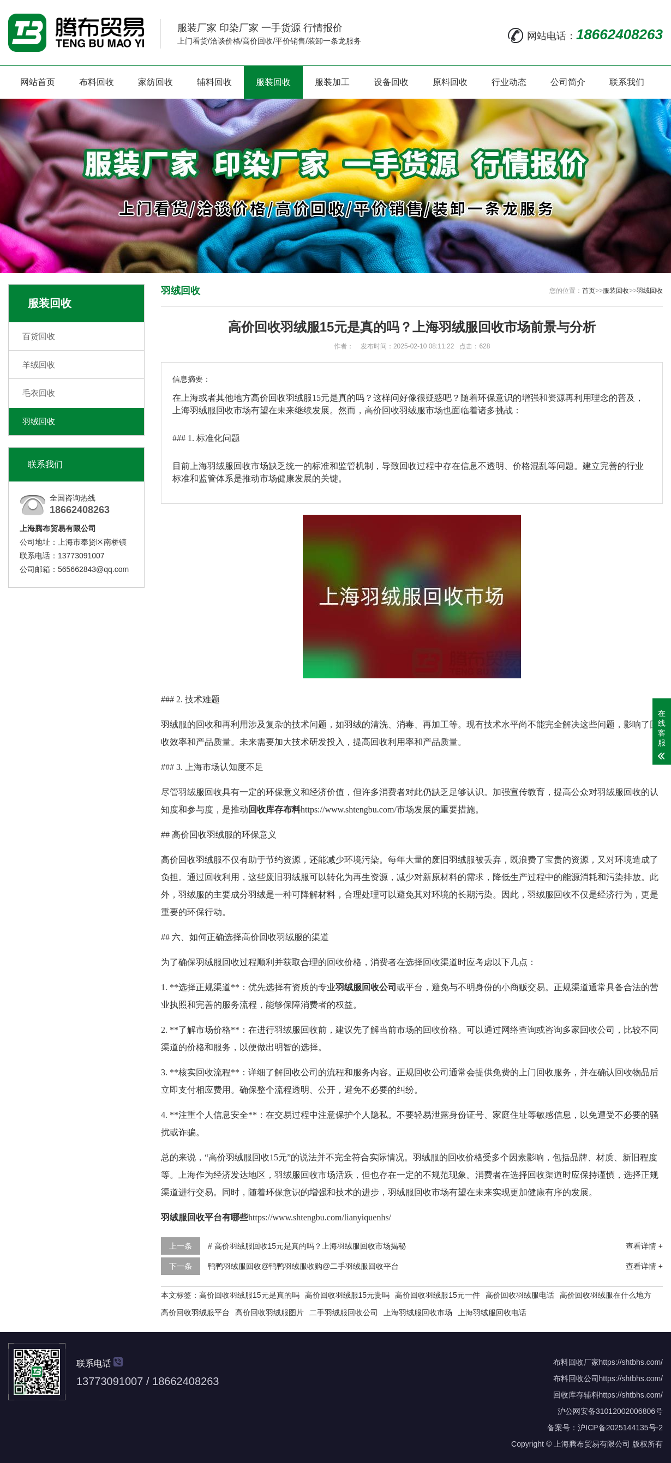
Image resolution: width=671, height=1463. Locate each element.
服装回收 (273, 82)
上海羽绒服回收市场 (418, 1312)
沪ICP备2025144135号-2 (620, 1427)
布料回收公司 (576, 1378)
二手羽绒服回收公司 (343, 1312)
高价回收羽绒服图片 (269, 1312)
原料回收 (450, 82)
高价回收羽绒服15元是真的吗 (249, 1295)
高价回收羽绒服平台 (195, 1312)
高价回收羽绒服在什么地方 (605, 1295)
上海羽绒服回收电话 (492, 1312)
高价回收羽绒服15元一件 (437, 1295)
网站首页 (37, 82)
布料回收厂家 (576, 1362)
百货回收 (38, 336)
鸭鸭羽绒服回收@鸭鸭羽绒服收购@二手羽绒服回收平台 (303, 1266)
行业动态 (509, 82)
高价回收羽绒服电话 (520, 1295)
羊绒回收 (38, 364)
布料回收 (96, 82)
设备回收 (391, 82)
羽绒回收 (38, 421)
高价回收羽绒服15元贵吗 (347, 1295)
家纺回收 (155, 82)
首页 (588, 290)
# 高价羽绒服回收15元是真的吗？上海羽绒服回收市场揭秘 (307, 1246)
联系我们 (626, 82)
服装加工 (332, 82)
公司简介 (567, 82)
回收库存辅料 (576, 1394)
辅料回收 (214, 82)
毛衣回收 (38, 393)
